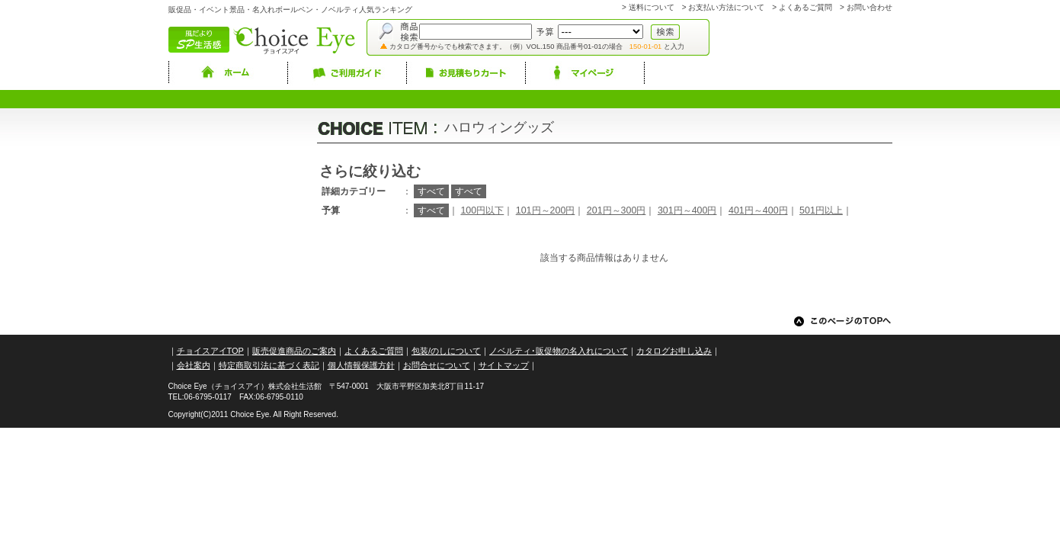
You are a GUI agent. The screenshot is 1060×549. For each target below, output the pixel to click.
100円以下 (482, 210)
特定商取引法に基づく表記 (269, 365)
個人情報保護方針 (361, 365)
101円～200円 (545, 210)
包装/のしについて (446, 350)
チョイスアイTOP (210, 350)
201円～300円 (616, 210)
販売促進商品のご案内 (294, 350)
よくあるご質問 (805, 7)
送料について (651, 7)
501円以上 (821, 210)
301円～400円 (687, 210)
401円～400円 (758, 210)
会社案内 (193, 365)
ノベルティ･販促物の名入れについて (558, 350)
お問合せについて (436, 365)
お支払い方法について (726, 7)
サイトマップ (504, 365)
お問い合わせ (869, 7)
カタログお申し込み (674, 350)
